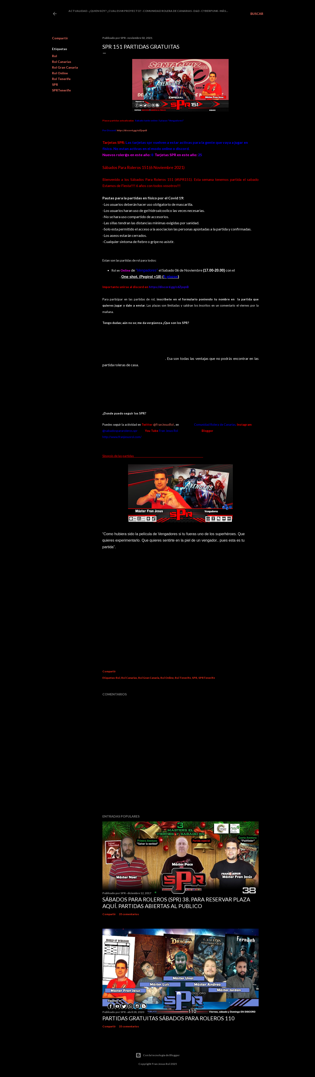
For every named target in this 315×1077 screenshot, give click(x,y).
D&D (196, 11)
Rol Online (60, 73)
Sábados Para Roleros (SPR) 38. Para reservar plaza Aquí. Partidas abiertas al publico (176, 902)
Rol (54, 56)
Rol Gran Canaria (65, 67)
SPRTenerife (61, 90)
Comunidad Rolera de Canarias (167, 11)
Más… (224, 11)
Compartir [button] (60, 38)
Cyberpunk (209, 11)
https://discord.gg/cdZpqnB (132, 130)
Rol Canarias (61, 62)
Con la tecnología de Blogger (158, 1055)
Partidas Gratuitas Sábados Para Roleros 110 (168, 1018)
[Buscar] (256, 13)
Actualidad (77, 11)
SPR (55, 84)
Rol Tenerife (61, 79)
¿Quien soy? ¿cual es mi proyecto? (115, 11)
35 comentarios (129, 914)
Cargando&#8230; (176, 605)
